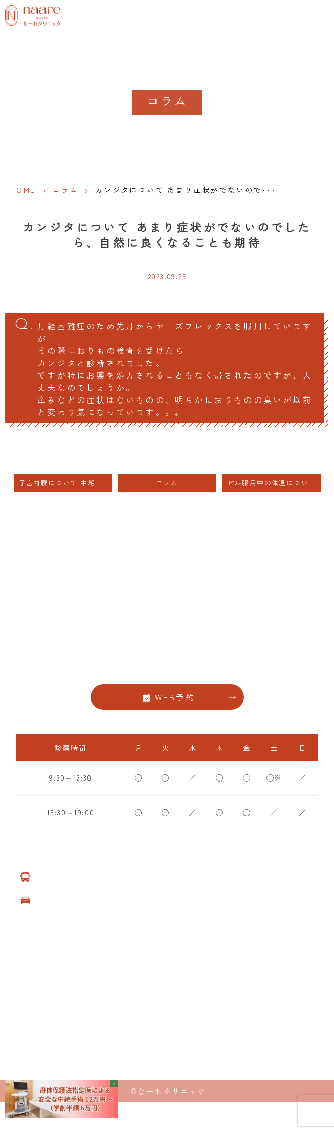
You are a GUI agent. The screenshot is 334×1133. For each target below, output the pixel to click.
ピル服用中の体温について (272, 482)
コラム (65, 190)
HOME (23, 190)
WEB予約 (175, 697)
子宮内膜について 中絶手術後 (65, 482)
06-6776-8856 (167, 664)
